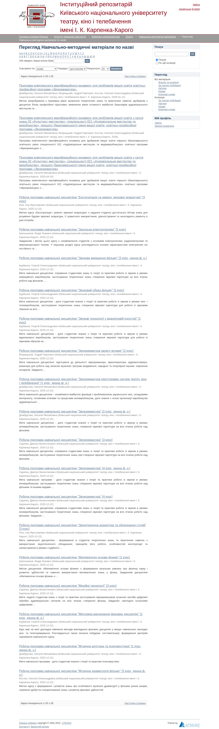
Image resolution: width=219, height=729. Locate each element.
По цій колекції (166, 62)
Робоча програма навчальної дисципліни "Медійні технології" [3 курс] (68, 585)
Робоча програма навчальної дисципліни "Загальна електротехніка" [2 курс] (72, 229)
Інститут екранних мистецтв (70, 36)
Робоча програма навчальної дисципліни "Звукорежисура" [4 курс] (66, 496)
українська (185, 9)
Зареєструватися (164, 126)
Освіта (129, 36)
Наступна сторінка (135, 76)
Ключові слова (166, 94)
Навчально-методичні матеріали (157, 36)
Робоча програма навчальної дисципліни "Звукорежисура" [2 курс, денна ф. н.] (74, 411)
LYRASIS (66, 723)
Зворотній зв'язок (40, 726)
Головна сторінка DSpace (33, 36)
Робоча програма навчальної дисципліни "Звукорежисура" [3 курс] (66, 440)
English (196, 9)
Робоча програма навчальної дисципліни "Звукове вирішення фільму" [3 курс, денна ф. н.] (83, 258)
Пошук (161, 59)
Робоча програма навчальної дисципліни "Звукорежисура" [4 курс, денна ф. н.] (74, 468)
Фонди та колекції (168, 82)
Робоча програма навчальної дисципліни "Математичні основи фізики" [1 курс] (74, 557)
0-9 (21, 53)
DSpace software (28, 723)
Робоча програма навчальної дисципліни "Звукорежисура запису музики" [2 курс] (76, 350)
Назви (162, 91)
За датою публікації (169, 85)
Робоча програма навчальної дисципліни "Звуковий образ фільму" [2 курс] (71, 290)
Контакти (24, 726)
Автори (162, 88)
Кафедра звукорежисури (106, 36)
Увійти (196, 4)
